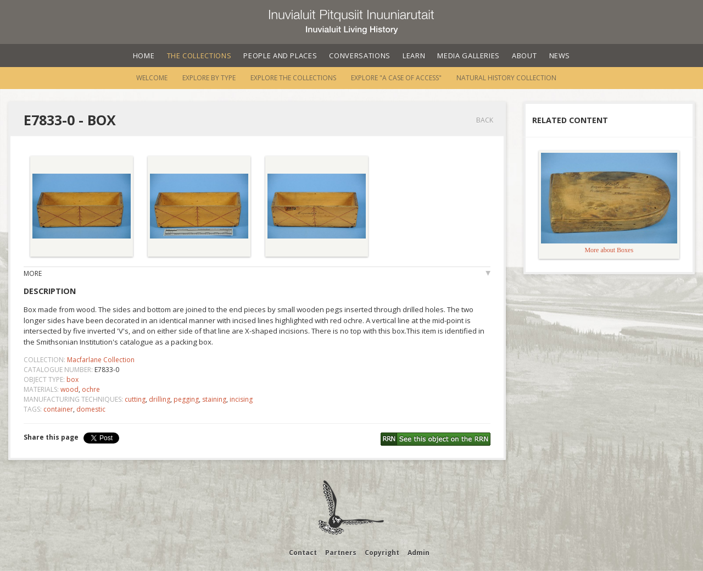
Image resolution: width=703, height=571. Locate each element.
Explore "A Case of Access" (396, 77)
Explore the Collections (293, 77)
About (524, 55)
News (560, 55)
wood (69, 389)
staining (214, 399)
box (72, 379)
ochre (91, 389)
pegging (186, 399)
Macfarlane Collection (101, 359)
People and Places (280, 55)
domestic (90, 409)
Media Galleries (468, 55)
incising (241, 399)
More (33, 273)
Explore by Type (209, 77)
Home (144, 55)
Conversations (359, 55)
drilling (159, 399)
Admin (418, 552)
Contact (303, 552)
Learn (414, 55)
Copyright (382, 552)
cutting (135, 399)
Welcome (152, 77)
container (58, 409)
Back (484, 120)
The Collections (199, 55)
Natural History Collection (506, 77)
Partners (340, 552)
